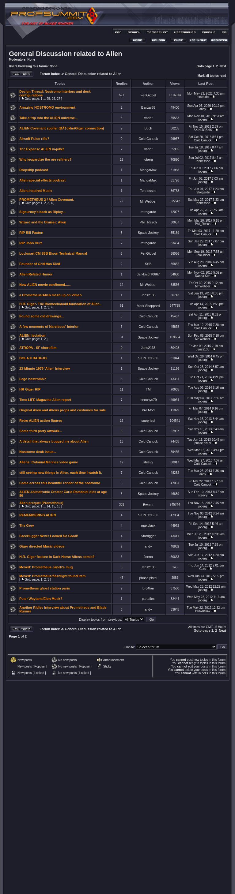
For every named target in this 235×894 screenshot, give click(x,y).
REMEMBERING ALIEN (37, 515)
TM (148, 389)
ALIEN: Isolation (32, 335)
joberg (203, 119)
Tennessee (202, 161)
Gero (202, 568)
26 (53, 98)
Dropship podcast (33, 170)
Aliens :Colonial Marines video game (48, 462)
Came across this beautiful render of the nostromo (59, 483)
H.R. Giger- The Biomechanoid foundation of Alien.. (60, 304)
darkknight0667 (148, 274)
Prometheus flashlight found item (59, 576)
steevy (148, 462)
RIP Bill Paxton (31, 232)
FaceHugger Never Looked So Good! (48, 536)
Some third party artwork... (40, 431)
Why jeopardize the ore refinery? (45, 159)
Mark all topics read (212, 75)
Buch (148, 128)
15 (53, 506)
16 (58, 506)
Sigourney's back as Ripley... (42, 212)
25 (48, 98)
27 (58, 98)
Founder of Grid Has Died (39, 264)
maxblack (148, 525)
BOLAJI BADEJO (33, 358)
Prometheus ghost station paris (44, 588)
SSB (148, 264)
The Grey (26, 525)
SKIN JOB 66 (203, 130)
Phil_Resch (148, 222)
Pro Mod (148, 410)
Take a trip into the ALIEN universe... (48, 118)
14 (48, 506)
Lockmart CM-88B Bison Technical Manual (53, 253)
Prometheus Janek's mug (52, 567)
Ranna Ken (202, 276)
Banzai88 (148, 107)
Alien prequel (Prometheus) (41, 503)
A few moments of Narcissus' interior (49, 326)
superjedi (148, 420)
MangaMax (148, 170)
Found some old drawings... (41, 316)
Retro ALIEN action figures (40, 420)
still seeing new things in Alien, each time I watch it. (60, 472)
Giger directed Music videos (41, 546)
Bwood (148, 505)
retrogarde (202, 192)
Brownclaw (202, 611)
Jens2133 (148, 295)
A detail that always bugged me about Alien (54, 441)
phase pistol (203, 443)
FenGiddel (148, 95)
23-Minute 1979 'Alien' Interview (44, 368)
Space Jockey (148, 232)
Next (222, 66)
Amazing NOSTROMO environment (47, 107)
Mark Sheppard (148, 306)
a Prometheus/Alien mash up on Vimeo (50, 295)
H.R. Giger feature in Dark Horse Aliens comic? (56, 557)
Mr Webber (148, 201)
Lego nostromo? (32, 379)
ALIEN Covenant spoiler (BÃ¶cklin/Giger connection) (61, 128)
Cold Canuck (148, 138)
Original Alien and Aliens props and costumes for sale (62, 410)
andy (202, 109)
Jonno (148, 557)
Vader (148, 118)
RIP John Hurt (30, 243)
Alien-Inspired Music (35, 191)
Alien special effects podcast (42, 180)
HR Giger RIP (29, 389)
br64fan (148, 588)
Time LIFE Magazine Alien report (45, 400)
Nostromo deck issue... (37, 452)
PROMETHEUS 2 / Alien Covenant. (46, 199)
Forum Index (49, 74)
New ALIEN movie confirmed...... (45, 284)
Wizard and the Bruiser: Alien (42, 222)
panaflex (148, 598)
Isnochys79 (148, 400)
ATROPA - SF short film (37, 348)
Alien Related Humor (35, 274)
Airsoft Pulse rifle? (34, 138)
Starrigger (148, 536)
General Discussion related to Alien (65, 54)
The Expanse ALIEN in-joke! (41, 149)
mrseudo (203, 97)
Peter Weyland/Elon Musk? (40, 598)
